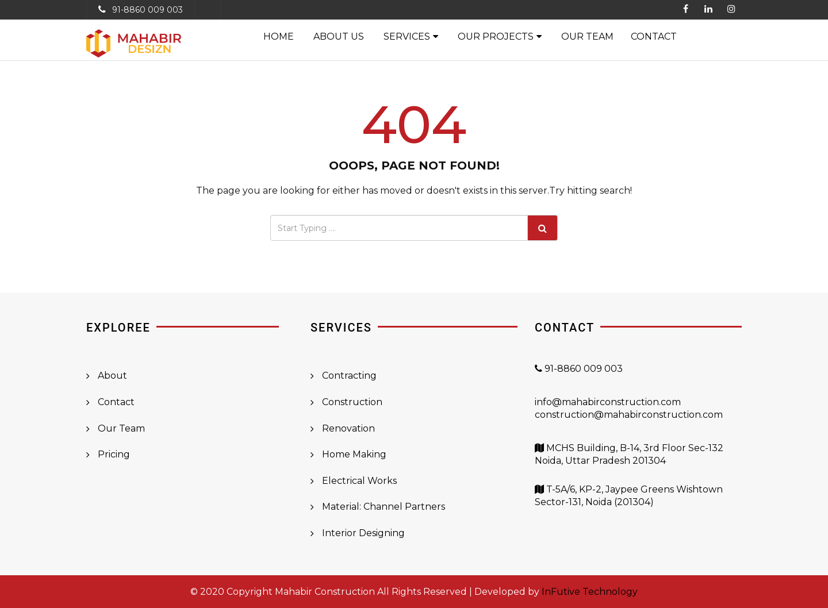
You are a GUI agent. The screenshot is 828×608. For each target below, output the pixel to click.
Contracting (349, 375)
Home (278, 36)
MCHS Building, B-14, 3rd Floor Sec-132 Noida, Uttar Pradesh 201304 (629, 460)
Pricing (114, 454)
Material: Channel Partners (383, 506)
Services (407, 36)
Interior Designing (363, 533)
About (112, 375)
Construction (352, 402)
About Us (338, 36)
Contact (654, 36)
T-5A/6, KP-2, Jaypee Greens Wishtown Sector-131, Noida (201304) (629, 502)
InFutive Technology (590, 591)
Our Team (587, 36)
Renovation (348, 428)
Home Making (354, 454)
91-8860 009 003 (147, 10)
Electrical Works (359, 480)
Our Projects (496, 36)
